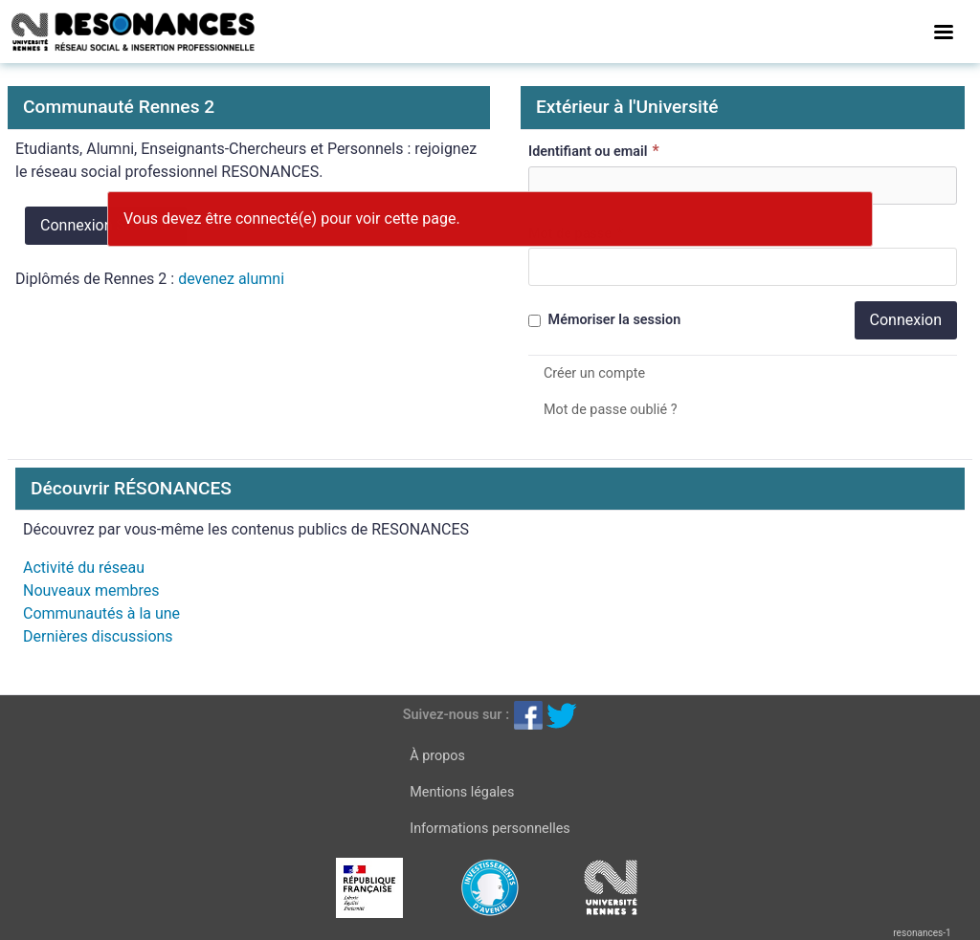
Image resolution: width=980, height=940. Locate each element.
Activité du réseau (84, 567)
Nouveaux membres (91, 590)
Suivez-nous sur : (456, 715)
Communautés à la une (101, 613)
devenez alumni (231, 279)
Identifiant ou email (596, 151)
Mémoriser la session (604, 320)
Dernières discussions (98, 636)
